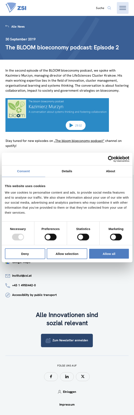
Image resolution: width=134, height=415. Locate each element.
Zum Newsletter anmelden (67, 340)
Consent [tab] (23, 171)
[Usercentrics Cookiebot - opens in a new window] (111, 159)
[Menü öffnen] (123, 8)
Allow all (109, 254)
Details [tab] (67, 171)
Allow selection (67, 254)
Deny (25, 254)
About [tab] (110, 171)
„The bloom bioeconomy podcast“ (79, 141)
